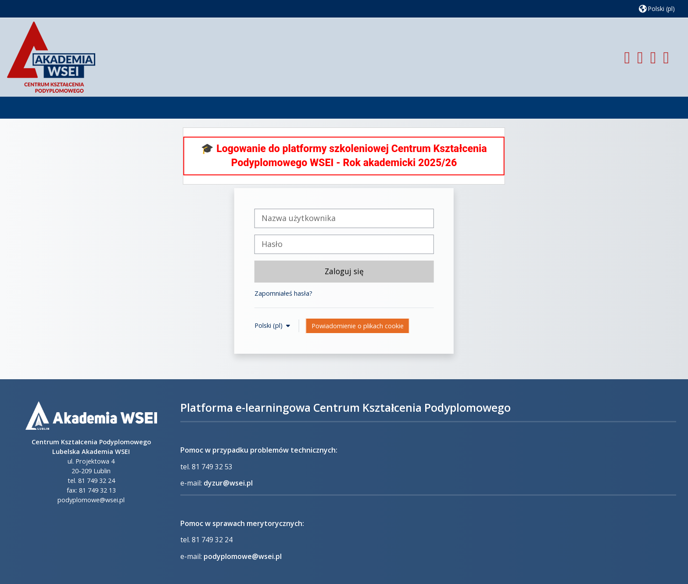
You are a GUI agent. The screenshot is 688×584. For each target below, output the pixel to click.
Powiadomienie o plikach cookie (358, 326)
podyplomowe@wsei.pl (243, 556)
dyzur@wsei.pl (228, 483)
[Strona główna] (51, 56)
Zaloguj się (344, 271)
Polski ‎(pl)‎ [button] (269, 325)
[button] (657, 8)
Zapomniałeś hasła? (283, 293)
